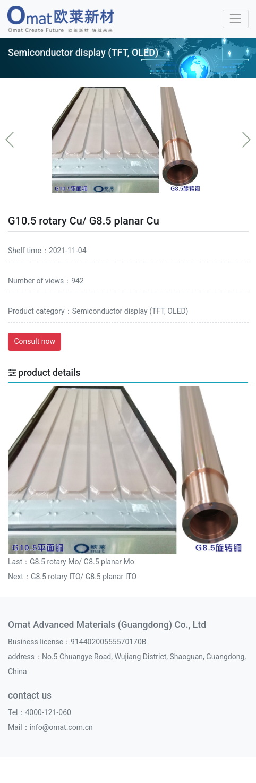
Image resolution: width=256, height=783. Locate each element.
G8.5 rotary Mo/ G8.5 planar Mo (82, 561)
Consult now (34, 341)
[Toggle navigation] (236, 19)
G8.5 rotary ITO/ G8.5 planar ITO (83, 576)
